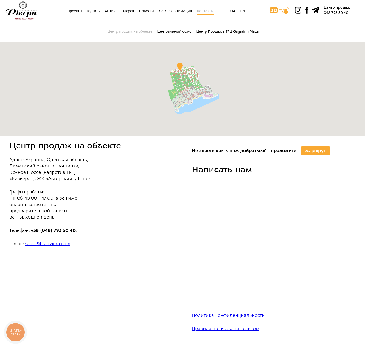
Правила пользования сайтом (225, 328)
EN (242, 11)
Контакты (205, 11)
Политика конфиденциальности (228, 315)
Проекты (74, 11)
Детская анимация (175, 11)
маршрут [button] (315, 150)
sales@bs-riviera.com (47, 243)
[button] (180, 67)
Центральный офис (174, 31)
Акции (110, 11)
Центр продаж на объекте (129, 31)
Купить (93, 11)
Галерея (127, 11)
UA (232, 11)
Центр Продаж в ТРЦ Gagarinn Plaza (227, 31)
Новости (146, 11)
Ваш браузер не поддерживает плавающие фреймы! (237, 246)
